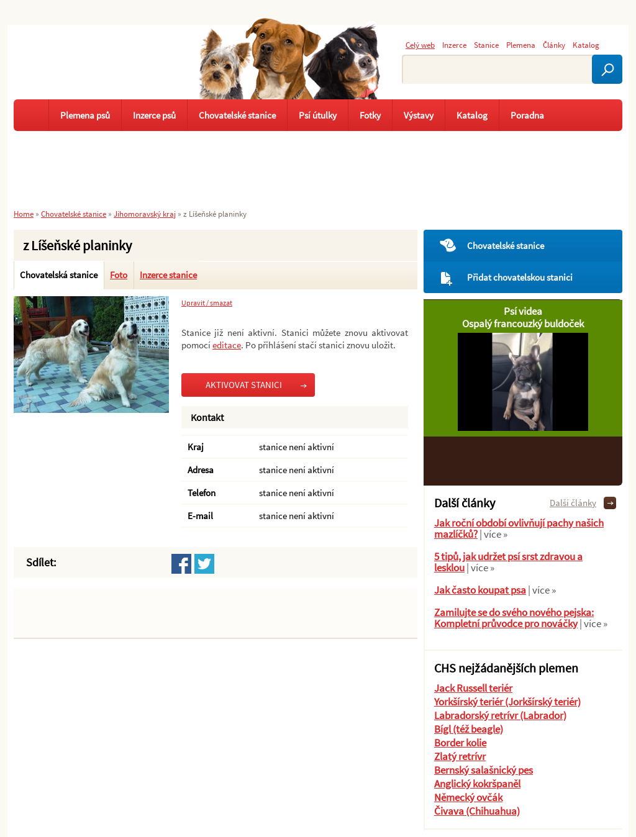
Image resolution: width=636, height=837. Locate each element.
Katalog (586, 45)
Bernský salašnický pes (483, 770)
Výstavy (419, 115)
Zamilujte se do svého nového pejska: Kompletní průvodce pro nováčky (514, 617)
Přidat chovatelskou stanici (520, 277)
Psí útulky (318, 115)
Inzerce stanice (168, 275)
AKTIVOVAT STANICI (244, 385)
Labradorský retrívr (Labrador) (500, 715)
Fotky (370, 115)
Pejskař (88, 71)
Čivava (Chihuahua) (477, 811)
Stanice (486, 45)
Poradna (527, 115)
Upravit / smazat (206, 303)
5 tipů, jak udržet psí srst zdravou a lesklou (508, 562)
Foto (118, 275)
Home (24, 214)
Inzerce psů (154, 115)
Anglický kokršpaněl (477, 783)
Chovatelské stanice (505, 245)
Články (554, 45)
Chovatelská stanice (59, 275)
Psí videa (523, 311)
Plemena (520, 45)
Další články (573, 503)
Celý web (420, 45)
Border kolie (460, 742)
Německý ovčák (468, 797)
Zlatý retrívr (460, 756)
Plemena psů (85, 115)
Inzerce (454, 45)
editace (226, 345)
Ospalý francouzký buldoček (523, 323)
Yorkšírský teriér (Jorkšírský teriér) (507, 701)
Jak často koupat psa (480, 590)
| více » (492, 534)
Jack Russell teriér (473, 688)
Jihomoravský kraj (145, 214)
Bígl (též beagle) (468, 729)
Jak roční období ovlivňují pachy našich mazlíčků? (519, 528)
